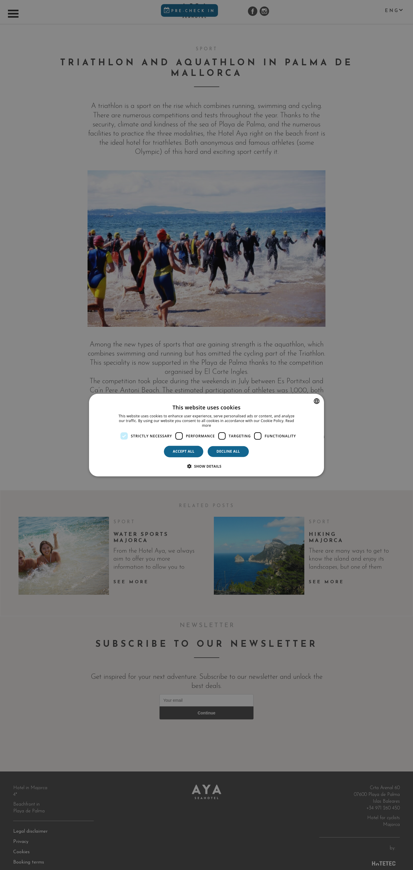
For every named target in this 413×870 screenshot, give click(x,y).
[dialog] (206, 435)
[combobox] (317, 401)
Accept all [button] (183, 451)
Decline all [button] (228, 451)
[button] (206, 466)
